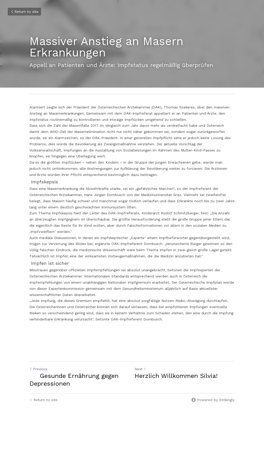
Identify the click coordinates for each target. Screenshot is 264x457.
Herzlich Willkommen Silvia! (176, 375)
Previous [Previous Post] (38, 369)
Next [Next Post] (140, 369)
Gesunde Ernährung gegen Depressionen (74, 379)
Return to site (24, 12)
